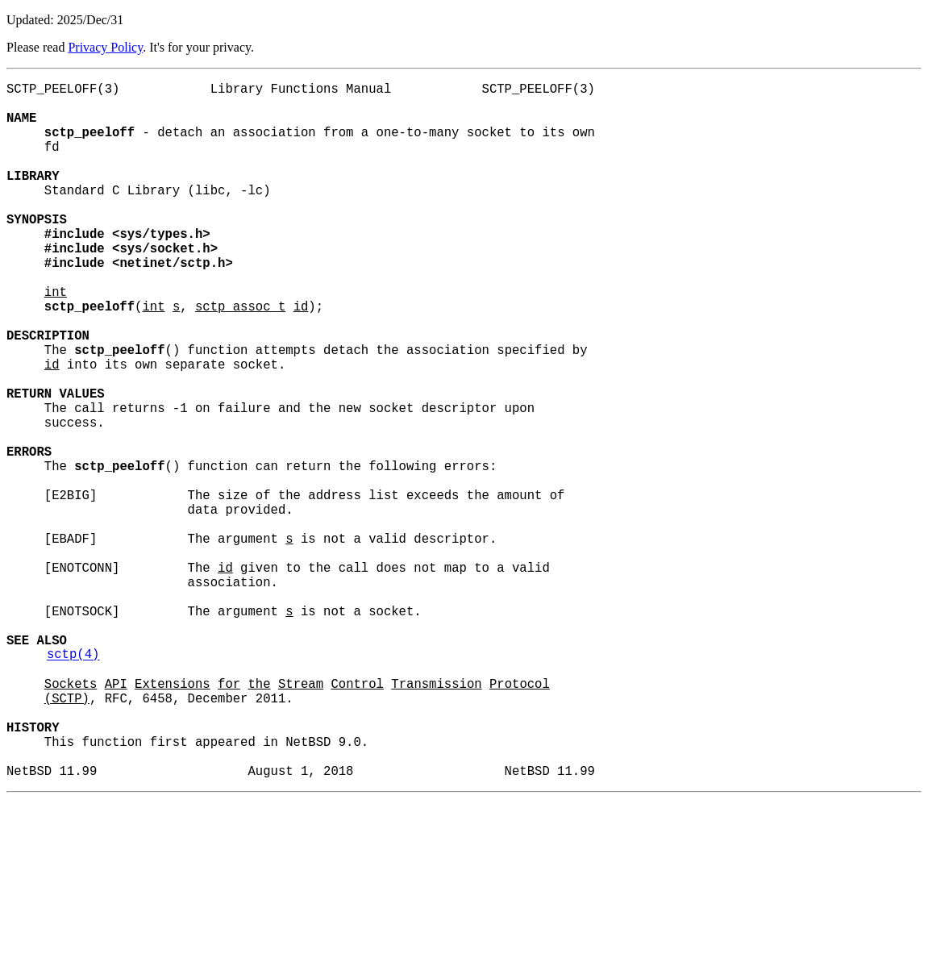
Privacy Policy (105, 47)
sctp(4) (73, 783)
